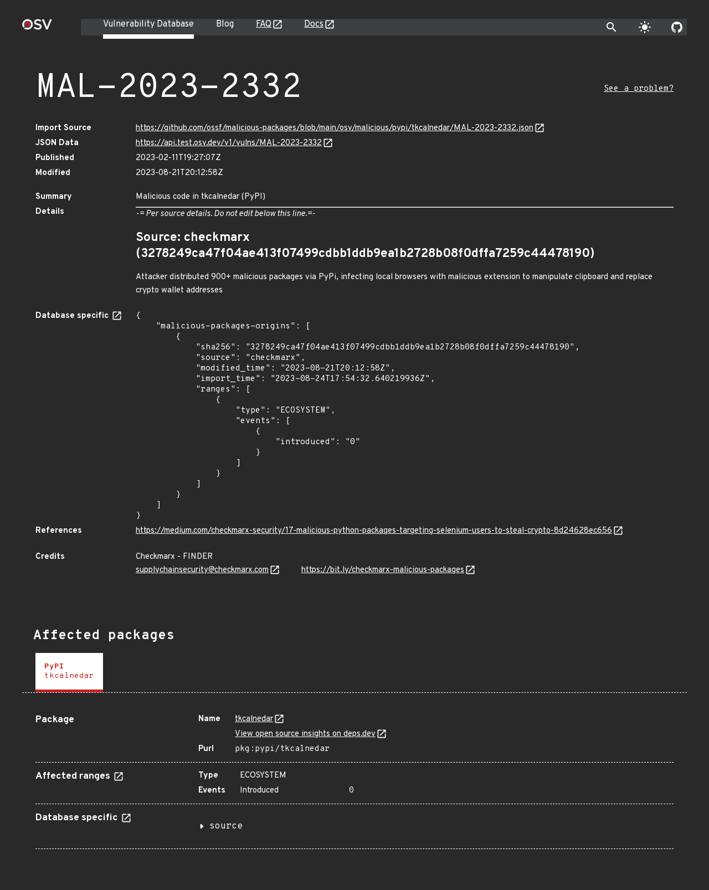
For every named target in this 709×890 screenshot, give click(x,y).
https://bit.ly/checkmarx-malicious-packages (382, 570)
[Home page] (37, 28)
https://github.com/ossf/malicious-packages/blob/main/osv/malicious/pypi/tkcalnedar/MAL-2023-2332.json (334, 128)
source (226, 826)
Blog (225, 24)
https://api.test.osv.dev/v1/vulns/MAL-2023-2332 (229, 143)
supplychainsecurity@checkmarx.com (202, 570)
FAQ (263, 24)
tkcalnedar (254, 719)
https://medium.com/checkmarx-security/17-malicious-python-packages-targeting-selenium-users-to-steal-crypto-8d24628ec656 (374, 531)
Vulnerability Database (148, 24)
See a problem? (639, 89)
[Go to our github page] (676, 27)
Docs (313, 24)
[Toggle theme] (645, 27)
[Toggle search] (611, 27)
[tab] (69, 672)
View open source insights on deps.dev (305, 734)
